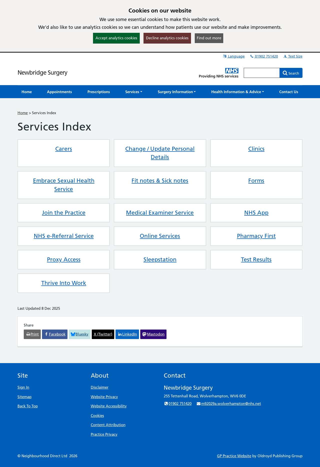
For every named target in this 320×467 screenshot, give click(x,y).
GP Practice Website (234, 455)
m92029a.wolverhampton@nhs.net (228, 403)
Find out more (209, 38)
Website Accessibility (109, 406)
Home (23, 112)
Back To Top (28, 406)
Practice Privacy (104, 434)
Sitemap (25, 396)
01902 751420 (264, 56)
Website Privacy (104, 396)
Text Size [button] (292, 56)
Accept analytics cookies (116, 38)
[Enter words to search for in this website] (262, 73)
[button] (133, 91)
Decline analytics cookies (167, 38)
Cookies (97, 415)
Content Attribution (108, 424)
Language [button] (233, 56)
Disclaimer (99, 387)
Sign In (23, 387)
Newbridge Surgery (42, 72)
